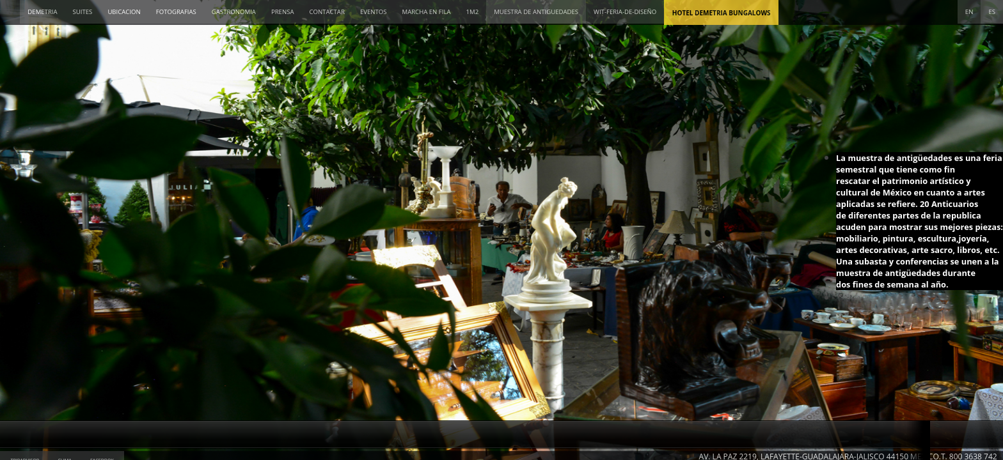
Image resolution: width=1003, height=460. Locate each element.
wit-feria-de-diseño (625, 12)
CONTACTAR (326, 12)
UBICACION (123, 12)
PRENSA (282, 12)
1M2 (472, 12)
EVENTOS (373, 12)
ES (991, 12)
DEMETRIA (42, 12)
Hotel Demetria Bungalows (721, 12)
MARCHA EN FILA (426, 12)
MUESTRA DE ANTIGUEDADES (536, 12)
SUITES (83, 12)
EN (969, 12)
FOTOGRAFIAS (176, 12)
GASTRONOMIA (234, 12)
